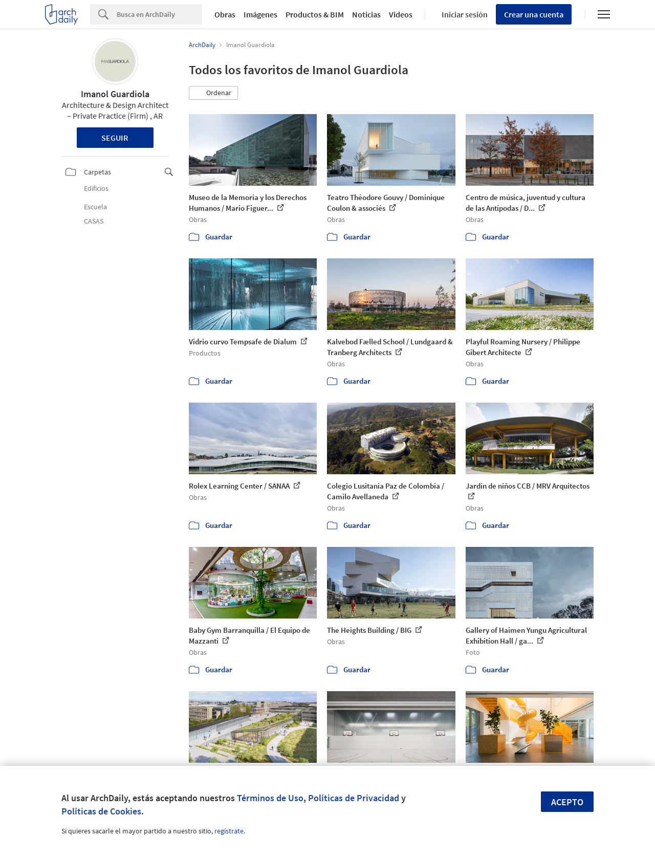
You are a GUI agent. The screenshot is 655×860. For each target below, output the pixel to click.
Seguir (114, 138)
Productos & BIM (315, 14)
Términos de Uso (270, 798)
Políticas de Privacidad (353, 798)
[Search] (159, 14)
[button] (213, 93)
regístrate (229, 830)
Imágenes (260, 14)
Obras (224, 14)
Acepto (567, 802)
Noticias (366, 14)
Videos (400, 14)
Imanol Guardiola (115, 94)
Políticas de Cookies (101, 811)
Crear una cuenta (533, 14)
